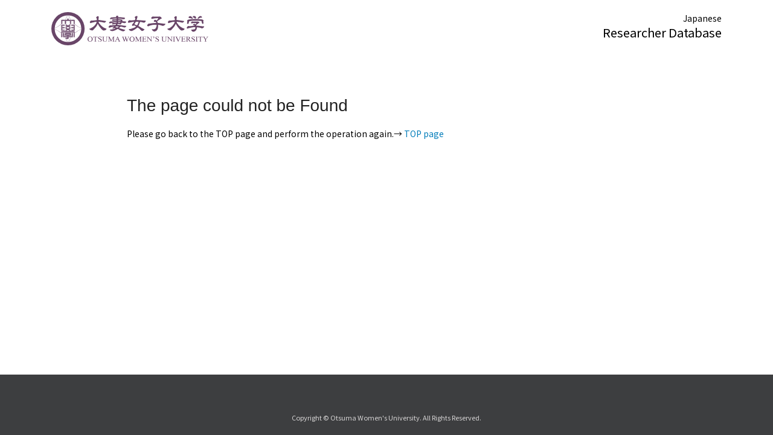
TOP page (424, 133)
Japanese (702, 18)
